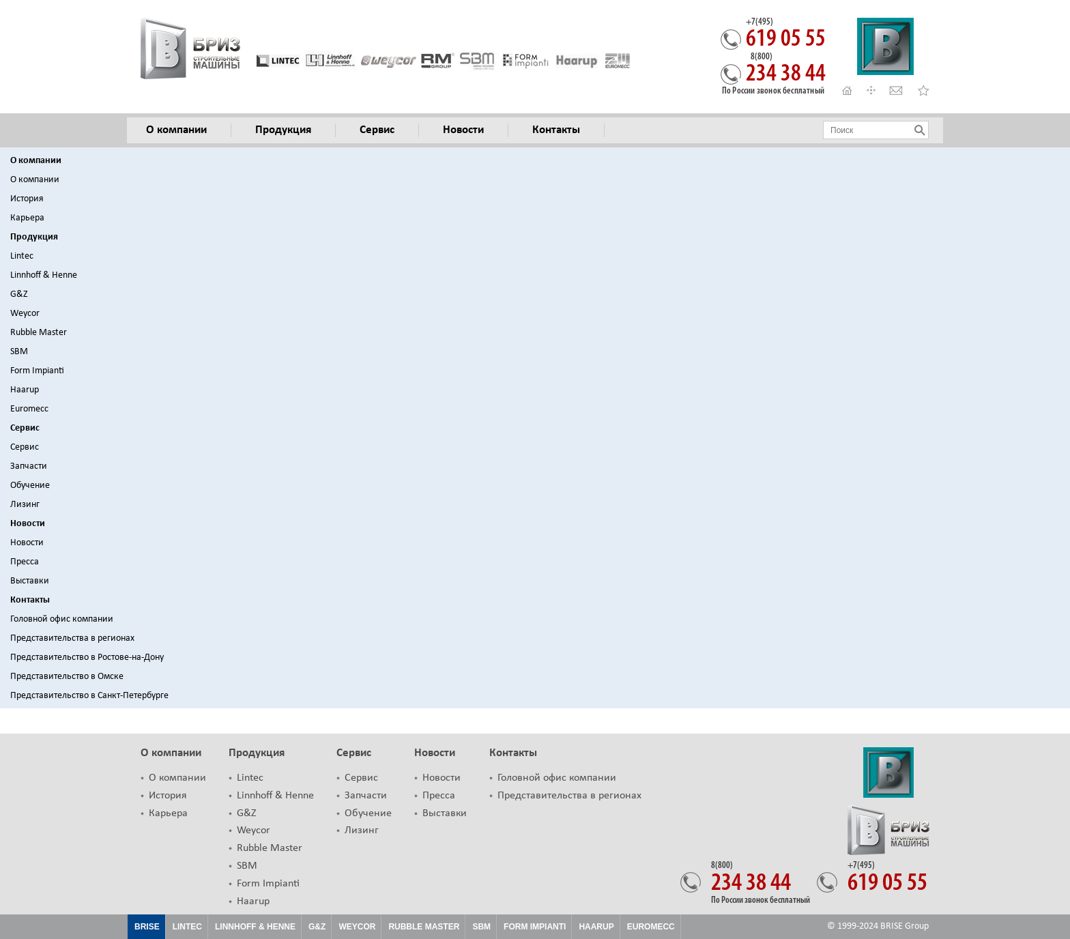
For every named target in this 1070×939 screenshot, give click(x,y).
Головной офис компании (61, 619)
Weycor (25, 313)
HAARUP (596, 926)
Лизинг (25, 504)
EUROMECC (651, 926)
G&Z (19, 294)
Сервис (25, 428)
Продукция (34, 237)
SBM (19, 351)
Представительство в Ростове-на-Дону (87, 657)
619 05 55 (786, 35)
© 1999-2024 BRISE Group (878, 926)
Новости (27, 523)
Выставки (29, 581)
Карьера (27, 218)
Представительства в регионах (72, 638)
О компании (35, 160)
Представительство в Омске (67, 676)
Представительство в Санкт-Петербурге (89, 695)
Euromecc (29, 409)
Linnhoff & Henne (43, 275)
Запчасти (28, 466)
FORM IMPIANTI (535, 926)
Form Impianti (37, 370)
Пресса (24, 562)
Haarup (24, 390)
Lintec (21, 256)
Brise (147, 926)
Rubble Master (38, 332)
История (27, 198)
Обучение (30, 485)
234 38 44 (786, 70)
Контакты (30, 600)
